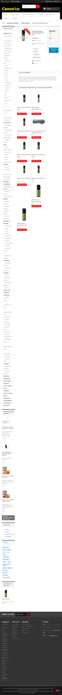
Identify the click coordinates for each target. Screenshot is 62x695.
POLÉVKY (7, 317)
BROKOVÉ (7, 120)
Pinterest (36, 57)
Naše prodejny (8, 536)
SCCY (6, 75)
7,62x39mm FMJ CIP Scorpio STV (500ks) (7, 427)
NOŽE (4, 144)
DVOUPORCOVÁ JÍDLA (7, 306)
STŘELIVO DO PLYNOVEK (7, 367)
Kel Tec (6, 80)
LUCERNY (7, 179)
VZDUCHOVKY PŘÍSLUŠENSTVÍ (7, 136)
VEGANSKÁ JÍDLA (7, 340)
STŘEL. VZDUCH (7, 549)
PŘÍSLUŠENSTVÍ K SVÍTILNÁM (7, 175)
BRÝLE (5, 395)
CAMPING (5, 273)
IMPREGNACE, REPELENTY (7, 284)
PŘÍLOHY (7, 332)
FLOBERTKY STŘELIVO (7, 269)
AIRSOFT (5, 199)
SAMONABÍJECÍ (7, 41)
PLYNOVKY (6, 363)
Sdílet (35, 51)
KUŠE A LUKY (6, 290)
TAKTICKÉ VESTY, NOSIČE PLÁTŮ (7, 386)
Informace (7, 525)
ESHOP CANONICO (7, 568)
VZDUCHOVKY (7, 122)
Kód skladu (35, 38)
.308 (6, 95)
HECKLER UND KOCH (6, 565)
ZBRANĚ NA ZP (7, 33)
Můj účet (25, 622)
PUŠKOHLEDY (8, 226)
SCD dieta (7, 322)
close (57, 690)
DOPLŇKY (7, 245)
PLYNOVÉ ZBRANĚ (6, 372)
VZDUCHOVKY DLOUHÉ (7, 126)
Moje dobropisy (26, 628)
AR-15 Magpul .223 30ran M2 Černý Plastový (7, 454)
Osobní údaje (25, 632)
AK (5, 253)
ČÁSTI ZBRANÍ (8, 243)
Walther (6, 70)
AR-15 (6, 250)
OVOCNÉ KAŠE (6, 360)
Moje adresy (25, 630)
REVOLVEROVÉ (7, 110)
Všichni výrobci (14, 14)
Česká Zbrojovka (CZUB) (7, 67)
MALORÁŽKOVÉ (7, 117)
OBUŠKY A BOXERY (6, 193)
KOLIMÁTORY (8, 238)
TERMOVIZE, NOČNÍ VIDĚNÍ (7, 380)
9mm (6, 103)
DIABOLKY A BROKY (7, 141)
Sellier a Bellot (6, 577)
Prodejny (6, 18)
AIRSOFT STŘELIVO (6, 217)
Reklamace (49, 14)
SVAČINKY (7, 356)
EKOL (9, 562)
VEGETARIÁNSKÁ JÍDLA (7, 348)
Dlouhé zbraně (8, 36)
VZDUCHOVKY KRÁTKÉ (7, 131)
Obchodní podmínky (28, 14)
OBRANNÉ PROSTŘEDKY (7, 183)
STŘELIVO (7, 85)
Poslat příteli (38, 60)
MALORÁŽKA (6, 559)
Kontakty (14, 18)
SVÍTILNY (5, 164)
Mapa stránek (15, 638)
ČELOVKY (7, 167)
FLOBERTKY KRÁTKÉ (7, 264)
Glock (6, 58)
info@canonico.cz (53, 635)
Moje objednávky (26, 624)
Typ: (33, 40)
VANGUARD (8, 235)
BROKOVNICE (8, 48)
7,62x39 (7, 90)
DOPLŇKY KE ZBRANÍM (6, 222)
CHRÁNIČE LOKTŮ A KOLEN (7, 392)
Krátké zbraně (8, 51)
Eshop (5, 14)
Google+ (36, 54)
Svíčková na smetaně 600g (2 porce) (7, 500)
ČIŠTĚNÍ (7, 240)
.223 (6, 93)
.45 (5, 105)
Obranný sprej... (6, 599)
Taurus (6, 78)
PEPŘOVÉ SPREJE (6, 188)
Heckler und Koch (6, 62)
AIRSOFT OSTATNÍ (6, 202)
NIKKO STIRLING (5, 232)
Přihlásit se (56, 1)
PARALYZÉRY (8, 196)
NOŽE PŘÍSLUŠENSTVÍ (7, 161)
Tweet (35, 49)
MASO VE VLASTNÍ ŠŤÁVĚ (7, 335)
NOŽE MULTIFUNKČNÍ (7, 148)
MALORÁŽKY (8, 46)
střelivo (4, 554)
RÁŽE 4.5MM (6, 547)
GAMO (4, 562)
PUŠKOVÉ (7, 88)
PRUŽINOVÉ (6, 557)
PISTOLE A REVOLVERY (6, 54)
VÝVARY (7, 319)
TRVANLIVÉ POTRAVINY (6, 294)
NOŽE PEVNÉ (8, 152)
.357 (6, 112)
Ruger (6, 73)
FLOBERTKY (6, 260)
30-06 (6, 98)
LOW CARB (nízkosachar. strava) (6, 327)
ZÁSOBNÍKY (8, 248)
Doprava (40, 14)
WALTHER (5, 575)
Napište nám (49, 1)
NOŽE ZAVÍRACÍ (5, 156)
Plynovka (5, 570)
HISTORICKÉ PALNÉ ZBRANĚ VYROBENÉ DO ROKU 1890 (7, 402)
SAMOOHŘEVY (7, 354)
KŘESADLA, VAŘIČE (7, 279)
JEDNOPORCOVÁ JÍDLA (7, 313)
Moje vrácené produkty (28, 626)
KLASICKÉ (7, 169)
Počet (50, 38)
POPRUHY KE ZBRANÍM (7, 257)
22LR (4, 552)
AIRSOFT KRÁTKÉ (6, 212)
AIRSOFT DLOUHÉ (6, 207)
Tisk (36, 63)
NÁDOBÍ (7, 275)
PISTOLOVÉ (8, 100)
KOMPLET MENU (6, 299)
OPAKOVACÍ (8, 43)
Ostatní (6, 287)
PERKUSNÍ (6, 376)
